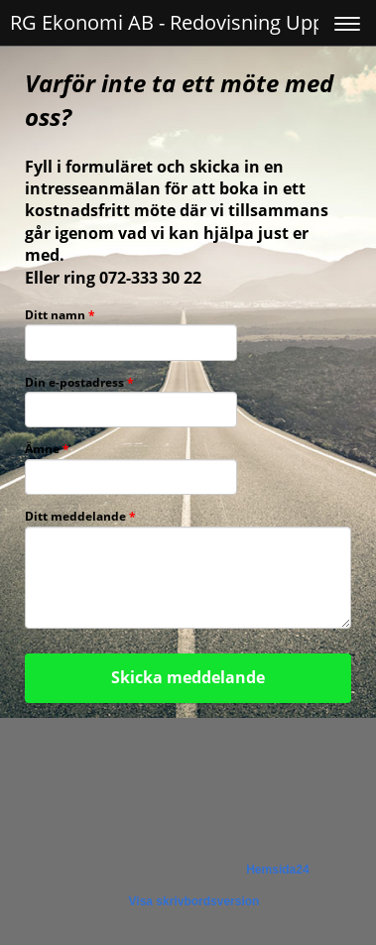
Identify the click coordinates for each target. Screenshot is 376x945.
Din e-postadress (79, 383)
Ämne (47, 449)
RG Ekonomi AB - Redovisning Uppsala (185, 22)
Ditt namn (60, 315)
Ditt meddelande (80, 517)
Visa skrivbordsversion (194, 901)
